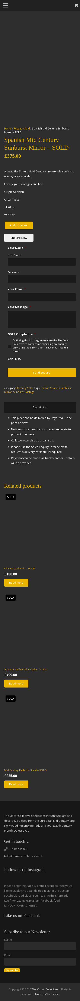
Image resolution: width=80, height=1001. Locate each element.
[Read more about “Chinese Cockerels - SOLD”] (16, 583)
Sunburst (18, 392)
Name (8, 940)
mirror (45, 388)
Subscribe (12, 970)
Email (7, 955)
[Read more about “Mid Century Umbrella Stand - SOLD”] (16, 784)
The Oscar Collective (45, 989)
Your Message (19, 307)
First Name (14, 255)
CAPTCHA (14, 359)
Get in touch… (17, 841)
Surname (13, 272)
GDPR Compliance (22, 334)
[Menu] (5, 5)
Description (40, 407)
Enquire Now (19, 238)
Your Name (17, 248)
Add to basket (19, 225)
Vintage (30, 392)
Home (8, 128)
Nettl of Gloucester (47, 994)
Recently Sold (22, 128)
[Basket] (76, 5)
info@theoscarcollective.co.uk (23, 856)
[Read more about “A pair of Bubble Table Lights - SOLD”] (16, 683)
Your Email (17, 289)
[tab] (40, 407)
